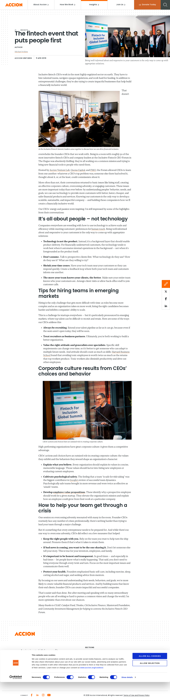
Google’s (74, 480)
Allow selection (150, 681)
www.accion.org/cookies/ (91, 685)
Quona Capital (78, 170)
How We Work (68, 5)
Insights (94, 5)
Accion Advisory (126, 662)
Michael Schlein (21, 52)
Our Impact (90, 658)
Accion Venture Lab (60, 170)
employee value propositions (69, 492)
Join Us (120, 5)
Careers (89, 666)
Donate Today (147, 5)
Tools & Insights (126, 666)
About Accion (41, 5)
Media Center (91, 662)
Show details (127, 695)
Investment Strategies (129, 658)
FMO (94, 170)
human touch (98, 229)
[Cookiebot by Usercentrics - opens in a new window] (15, 695)
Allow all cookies (150, 674)
